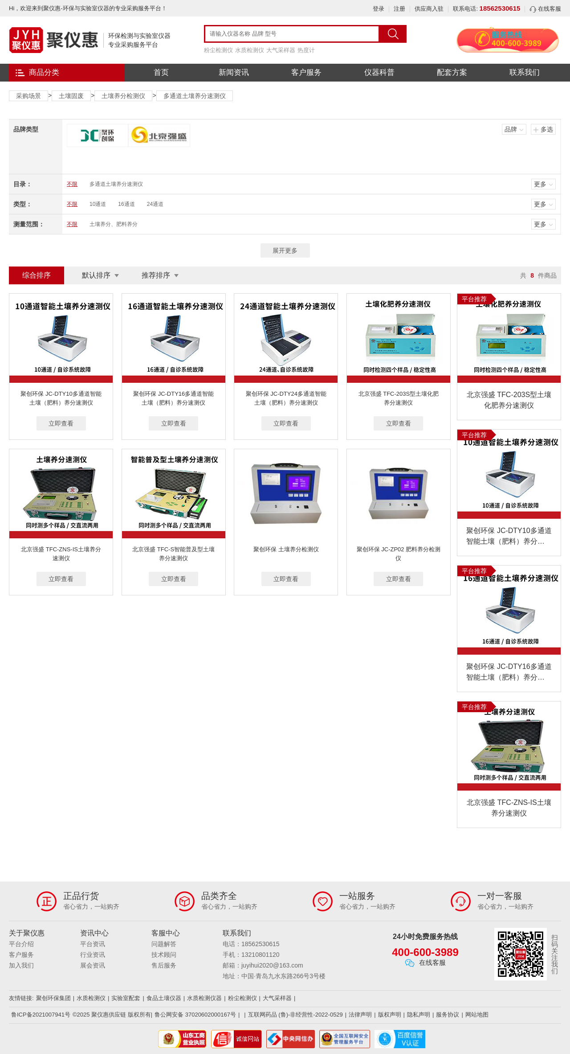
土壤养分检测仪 (123, 95)
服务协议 (447, 1014)
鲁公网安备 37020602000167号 (195, 1014)
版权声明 (389, 1014)
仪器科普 (379, 72)
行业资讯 (92, 954)
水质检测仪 (249, 50)
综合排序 (36, 275)
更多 (540, 184)
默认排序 (96, 275)
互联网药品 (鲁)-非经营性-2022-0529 (295, 1014)
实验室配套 (125, 998)
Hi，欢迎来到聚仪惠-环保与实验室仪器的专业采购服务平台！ (88, 8)
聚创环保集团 (53, 998)
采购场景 (28, 95)
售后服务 (163, 965)
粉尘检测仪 (218, 50)
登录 (378, 8)
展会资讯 (92, 965)
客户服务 (306, 72)
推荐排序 (156, 275)
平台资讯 (92, 943)
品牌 (511, 129)
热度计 (306, 50)
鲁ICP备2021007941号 (40, 1014)
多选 (547, 129)
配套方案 (452, 72)
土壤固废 (71, 95)
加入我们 (21, 965)
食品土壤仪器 (164, 998)
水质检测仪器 (204, 998)
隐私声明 (418, 1014)
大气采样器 (280, 50)
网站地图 (477, 1014)
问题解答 (163, 943)
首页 (161, 72)
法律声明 (360, 1014)
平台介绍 (21, 943)
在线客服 (545, 8)
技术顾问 (163, 954)
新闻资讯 (234, 72)
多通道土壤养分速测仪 (194, 95)
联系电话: (486, 8)
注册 (399, 8)
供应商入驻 (429, 8)
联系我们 (524, 72)
